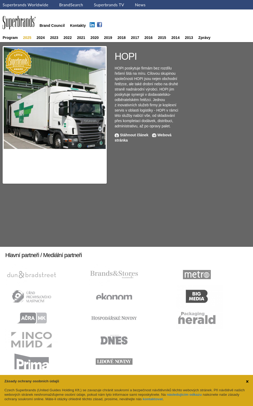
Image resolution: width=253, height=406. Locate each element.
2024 (41, 38)
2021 (81, 38)
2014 (175, 38)
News (140, 4)
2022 (68, 38)
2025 (27, 38)
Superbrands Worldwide (25, 4)
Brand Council (52, 25)
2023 (54, 38)
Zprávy (204, 38)
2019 (108, 38)
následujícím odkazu (184, 395)
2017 (135, 38)
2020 (94, 38)
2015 (162, 38)
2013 (189, 38)
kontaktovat (153, 399)
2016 (148, 38)
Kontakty (78, 25)
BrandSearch (71, 4)
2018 (122, 38)
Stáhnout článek (134, 135)
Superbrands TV (109, 4)
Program (10, 38)
